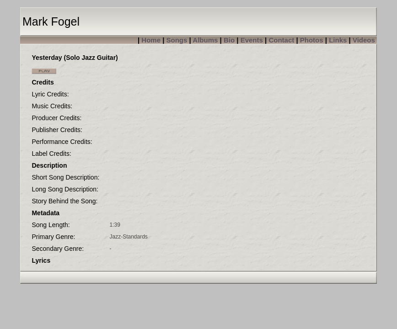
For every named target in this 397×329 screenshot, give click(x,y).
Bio (229, 40)
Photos (311, 40)
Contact (281, 40)
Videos (364, 40)
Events (252, 40)
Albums (205, 40)
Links (338, 40)
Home (151, 40)
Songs (177, 40)
